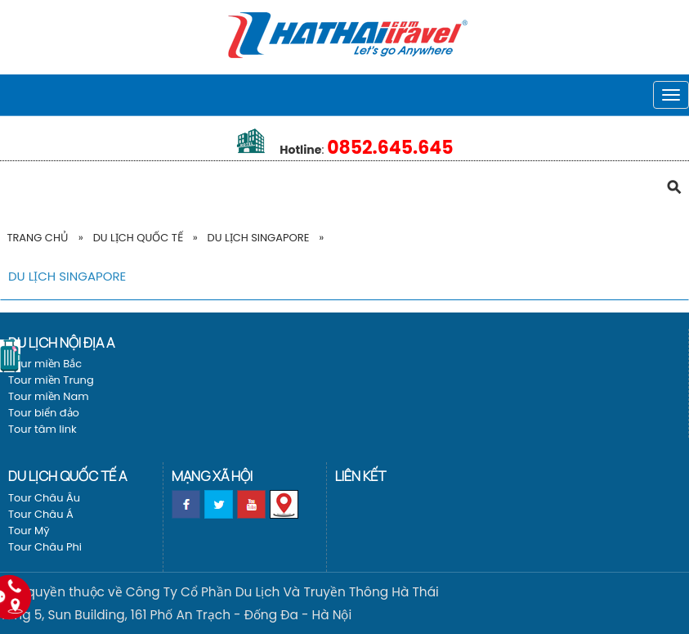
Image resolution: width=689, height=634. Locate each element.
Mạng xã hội (212, 475)
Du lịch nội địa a (61, 342)
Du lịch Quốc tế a (67, 475)
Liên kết (360, 475)
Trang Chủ (37, 237)
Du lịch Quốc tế (138, 237)
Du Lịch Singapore (259, 237)
